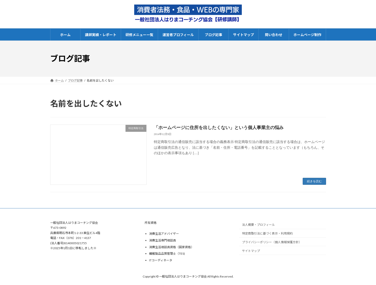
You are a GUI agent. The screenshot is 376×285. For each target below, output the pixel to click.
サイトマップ (251, 251)
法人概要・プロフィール (258, 225)
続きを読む (314, 181)
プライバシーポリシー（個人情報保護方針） (272, 242)
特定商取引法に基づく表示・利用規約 (267, 233)
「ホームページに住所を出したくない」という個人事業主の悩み (219, 127)
